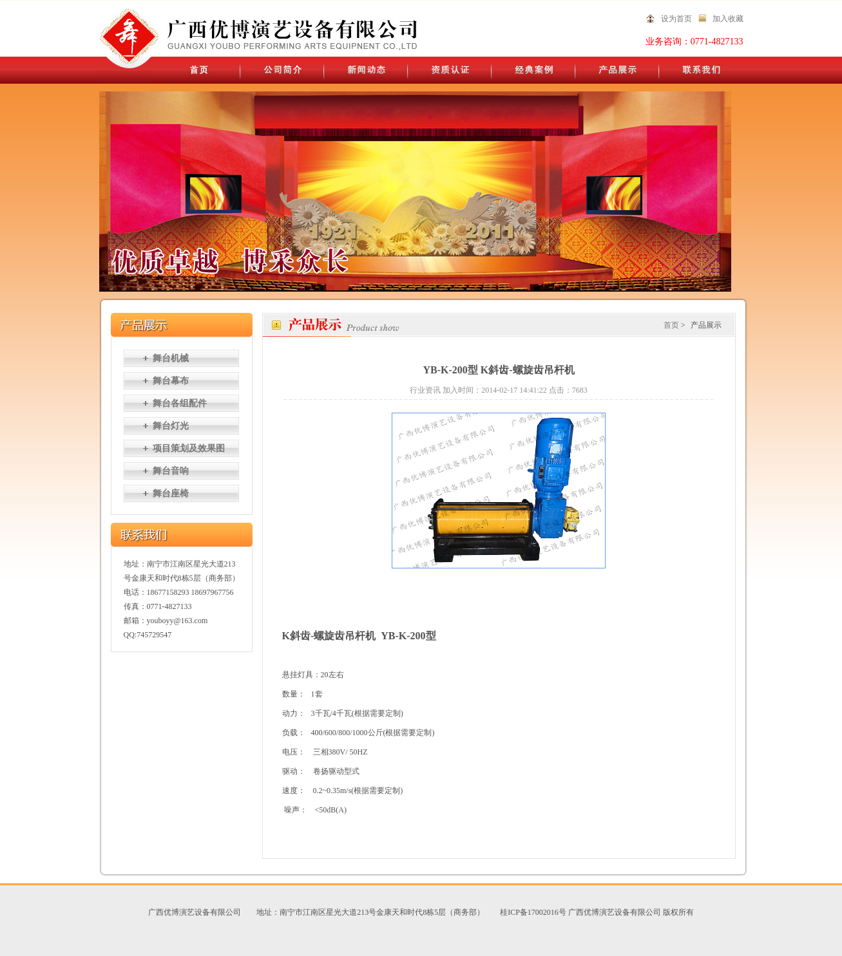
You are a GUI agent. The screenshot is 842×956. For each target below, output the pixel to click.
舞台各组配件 (180, 403)
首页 (671, 325)
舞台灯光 (171, 426)
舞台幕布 (171, 381)
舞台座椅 (171, 493)
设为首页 (676, 18)
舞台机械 (171, 358)
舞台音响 (171, 471)
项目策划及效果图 (189, 448)
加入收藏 (728, 18)
